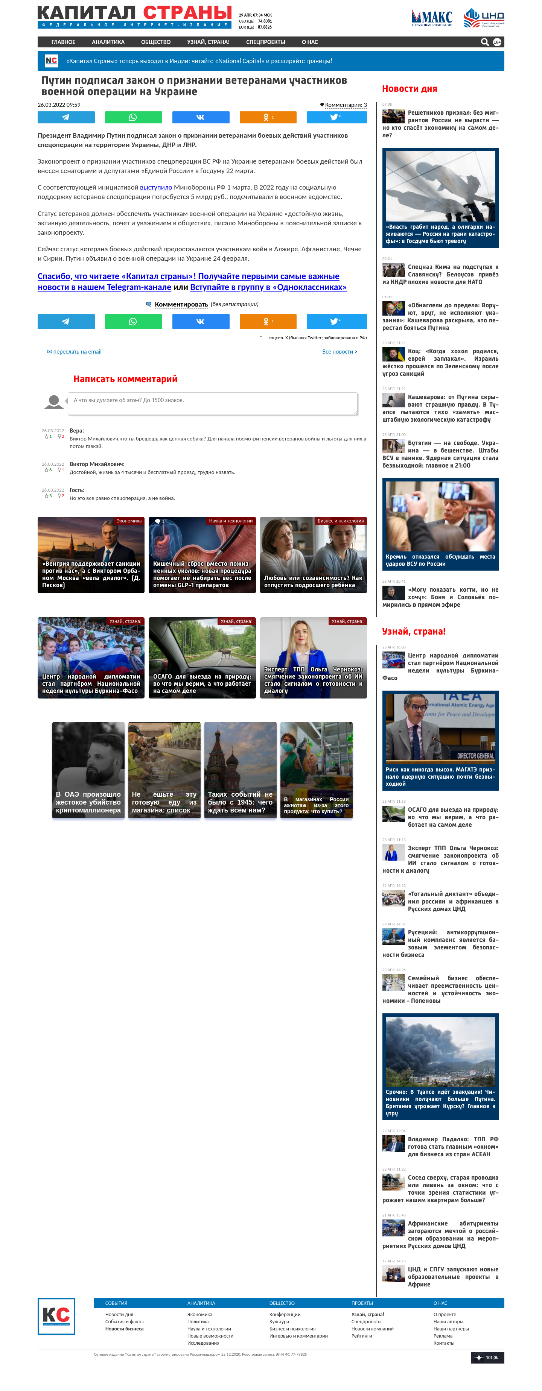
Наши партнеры (451, 1329)
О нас (310, 42)
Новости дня (409, 88)
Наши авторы (448, 1321)
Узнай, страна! (208, 42)
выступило (156, 186)
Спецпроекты (266, 42)
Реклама (443, 1336)
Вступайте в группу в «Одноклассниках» (268, 286)
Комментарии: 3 (346, 104)
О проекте (445, 1314)
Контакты (444, 1343)
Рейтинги (362, 1336)
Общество (156, 42)
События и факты (124, 1321)
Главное (63, 42)
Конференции (285, 1314)
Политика (198, 1321)
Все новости (338, 351)
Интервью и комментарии (298, 1336)
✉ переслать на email (74, 351)
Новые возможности (210, 1336)
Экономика (129, 520)
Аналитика (108, 42)
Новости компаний (373, 1329)
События (116, 1303)
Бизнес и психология (341, 520)
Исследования (203, 1343)
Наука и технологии (231, 520)
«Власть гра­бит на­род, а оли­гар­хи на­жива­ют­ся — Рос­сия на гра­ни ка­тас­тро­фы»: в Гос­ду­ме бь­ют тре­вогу (440, 233)
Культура (279, 1321)
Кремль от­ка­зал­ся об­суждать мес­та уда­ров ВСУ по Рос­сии (440, 560)
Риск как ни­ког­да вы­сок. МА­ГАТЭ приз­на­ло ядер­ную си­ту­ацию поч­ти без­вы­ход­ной (440, 776)
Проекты (362, 1303)
